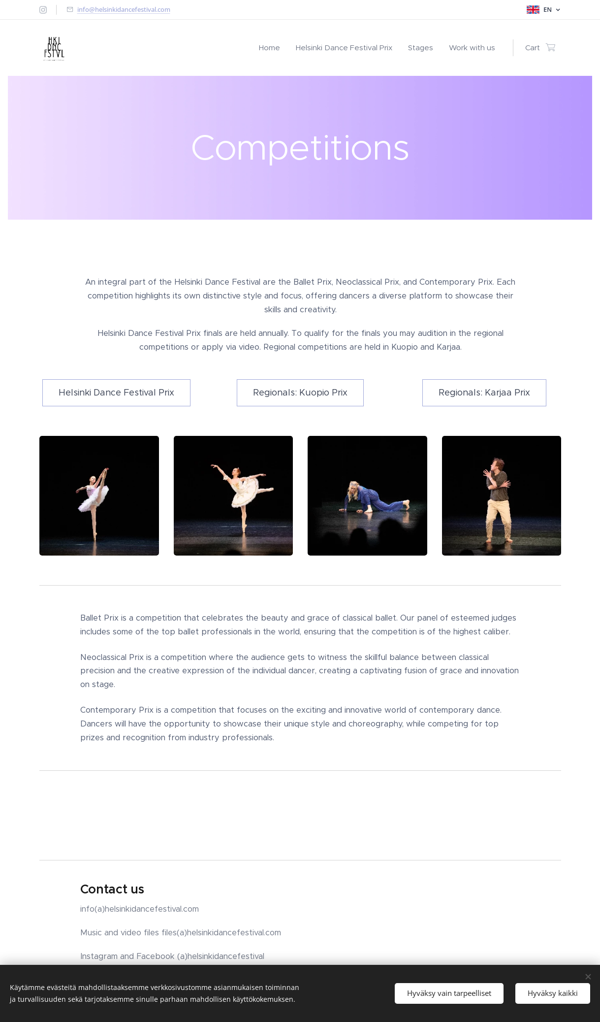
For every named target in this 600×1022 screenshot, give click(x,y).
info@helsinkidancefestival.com (123, 9)
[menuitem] (272, 47)
